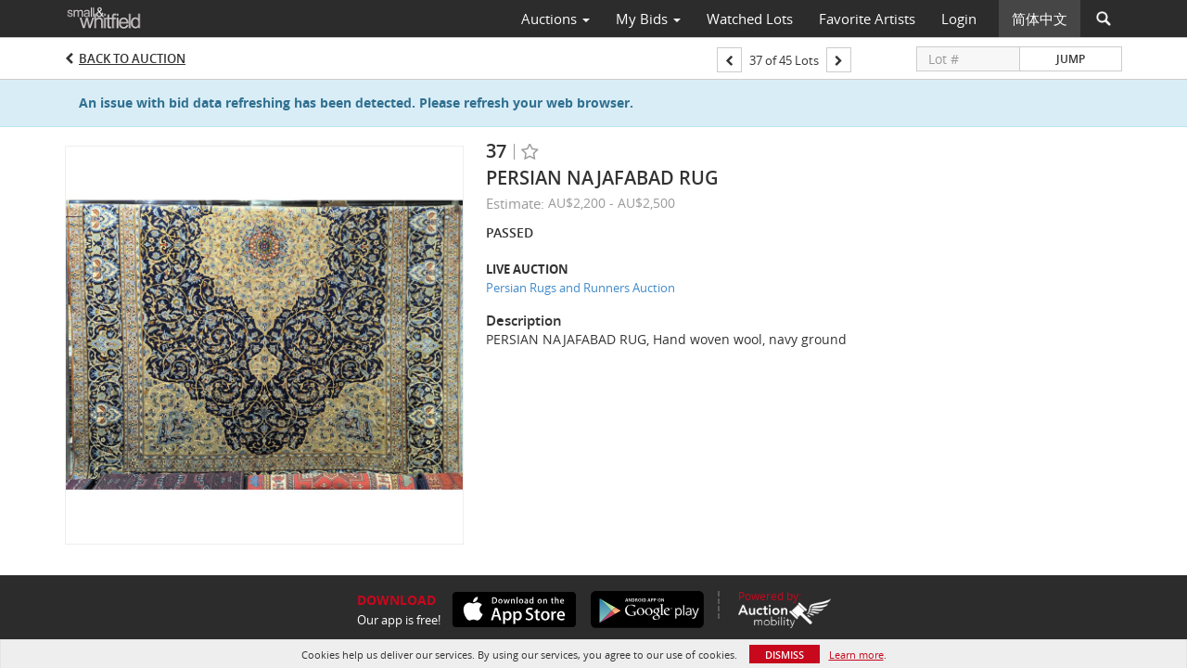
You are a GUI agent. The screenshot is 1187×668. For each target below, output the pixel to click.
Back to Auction (132, 58)
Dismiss (784, 655)
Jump (1070, 59)
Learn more (856, 655)
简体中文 (1039, 18)
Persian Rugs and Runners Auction (580, 287)
